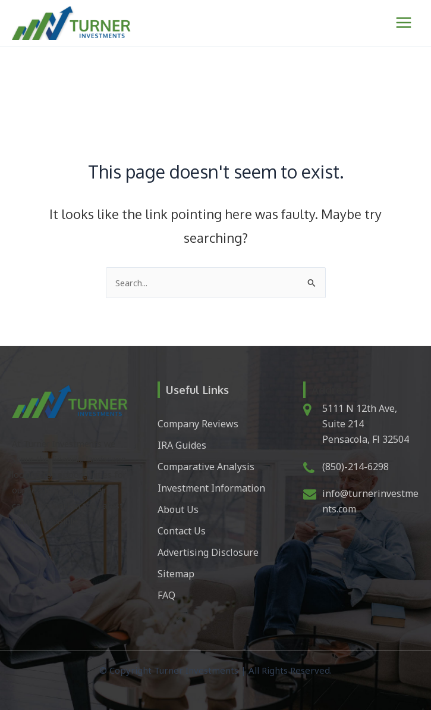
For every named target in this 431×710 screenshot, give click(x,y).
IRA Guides (182, 445)
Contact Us (182, 530)
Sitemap (176, 573)
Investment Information (211, 488)
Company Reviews (198, 423)
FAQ (166, 595)
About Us (178, 509)
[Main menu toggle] (403, 22)
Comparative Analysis (206, 466)
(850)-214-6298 (355, 466)
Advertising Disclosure (208, 552)
